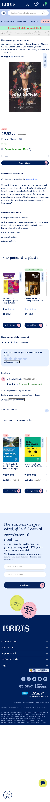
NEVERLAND (11, 232)
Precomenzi (22, 21)
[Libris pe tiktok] (34, 679)
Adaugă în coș (12, 325)
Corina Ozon (15, 46)
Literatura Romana (37, 33)
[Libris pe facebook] (23, 679)
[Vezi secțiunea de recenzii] (7, 56)
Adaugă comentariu (16, 400)
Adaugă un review (11, 362)
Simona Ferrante (27, 49)
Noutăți (34, 21)
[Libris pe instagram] (29, 679)
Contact (46, 702)
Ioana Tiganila (32, 43)
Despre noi (17, 702)
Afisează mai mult (8, 241)
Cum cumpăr (39, 702)
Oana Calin (19, 43)
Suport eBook (24, 653)
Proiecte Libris (24, 659)
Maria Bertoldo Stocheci (27, 225)
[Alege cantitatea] (25, 156)
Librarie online (9, 33)
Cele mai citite (7, 21)
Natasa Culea (35, 222)
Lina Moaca (28, 46)
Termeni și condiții (28, 702)
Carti (18, 33)
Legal (24, 665)
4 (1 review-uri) (22, 342)
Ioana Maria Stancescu (18, 228)
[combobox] (28, 13)
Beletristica (27, 33)
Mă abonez (31, 585)
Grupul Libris (24, 641)
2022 (9, 237)
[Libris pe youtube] (40, 679)
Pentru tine (24, 647)
